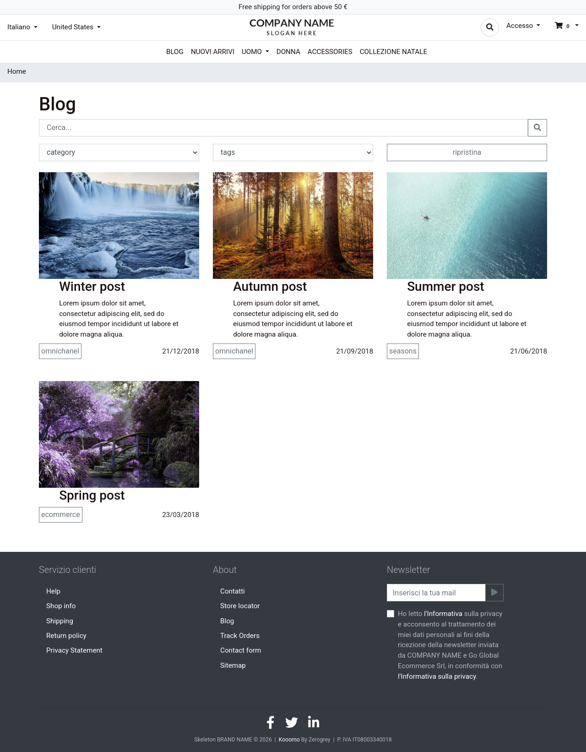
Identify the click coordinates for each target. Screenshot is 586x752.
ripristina (467, 152)
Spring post (92, 495)
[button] (563, 25)
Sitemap (233, 665)
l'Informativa (443, 614)
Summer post (445, 286)
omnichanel (60, 351)
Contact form (240, 650)
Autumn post (270, 286)
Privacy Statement (74, 650)
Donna (288, 52)
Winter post (92, 286)
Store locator (240, 606)
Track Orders (240, 636)
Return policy (66, 636)
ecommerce (60, 514)
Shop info (61, 606)
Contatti (232, 591)
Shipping (59, 621)
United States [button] (73, 27)
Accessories (330, 52)
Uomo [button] (253, 52)
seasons (403, 351)
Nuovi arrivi (212, 52)
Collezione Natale (393, 52)
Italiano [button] (19, 27)
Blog (175, 52)
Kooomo (289, 739)
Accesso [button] (520, 26)
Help (53, 591)
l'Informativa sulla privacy (437, 676)
